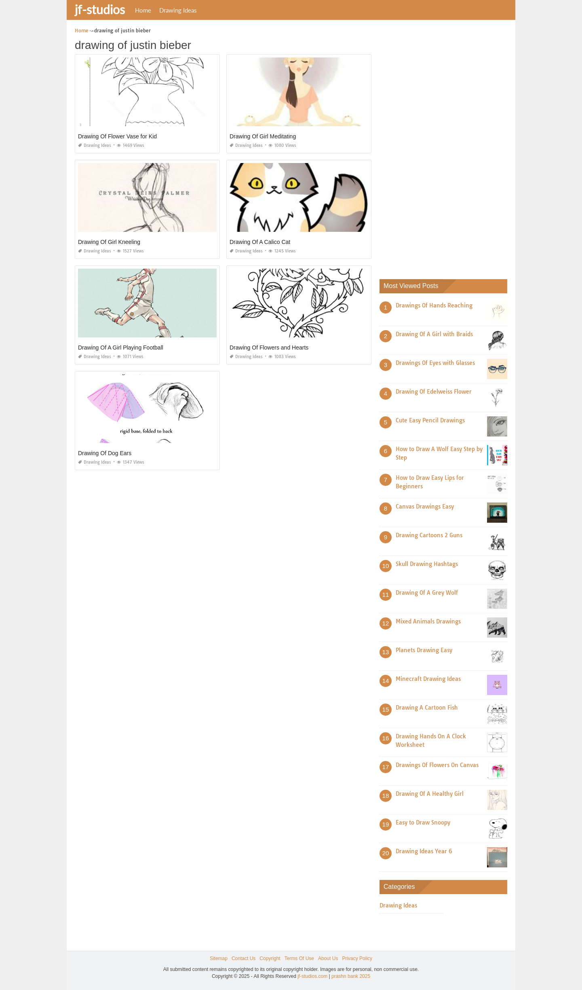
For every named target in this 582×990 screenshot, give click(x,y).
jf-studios (100, 9)
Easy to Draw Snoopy (423, 822)
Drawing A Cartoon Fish (427, 707)
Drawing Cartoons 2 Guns (429, 535)
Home (143, 10)
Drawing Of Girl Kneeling (109, 242)
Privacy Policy (357, 958)
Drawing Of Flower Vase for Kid (117, 136)
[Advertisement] (440, 147)
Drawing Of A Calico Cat (260, 242)
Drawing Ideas (178, 10)
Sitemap (219, 958)
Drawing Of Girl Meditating (263, 136)
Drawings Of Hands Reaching (434, 305)
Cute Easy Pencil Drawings (430, 420)
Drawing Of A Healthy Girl (430, 793)
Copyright (269, 958)
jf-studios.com (312, 976)
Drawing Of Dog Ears (104, 453)
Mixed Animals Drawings (428, 621)
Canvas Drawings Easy (425, 506)
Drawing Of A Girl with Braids (434, 334)
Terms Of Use (299, 958)
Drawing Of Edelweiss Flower (434, 391)
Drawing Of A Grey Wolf (427, 592)
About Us (328, 958)
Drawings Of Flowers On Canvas (437, 765)
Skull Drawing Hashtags (427, 564)
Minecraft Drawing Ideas (428, 679)
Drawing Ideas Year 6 (424, 851)
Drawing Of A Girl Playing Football (120, 347)
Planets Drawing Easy (424, 650)
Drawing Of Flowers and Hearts (269, 347)
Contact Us (243, 958)
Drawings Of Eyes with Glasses (435, 363)
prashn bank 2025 (350, 976)
